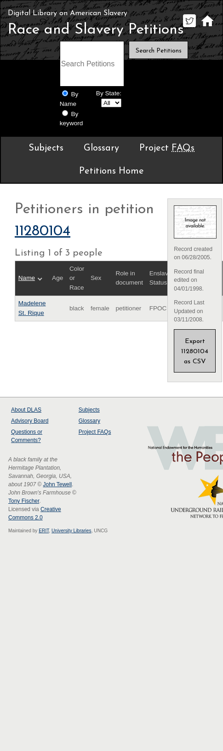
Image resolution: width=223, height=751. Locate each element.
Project (166, 148)
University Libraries (71, 530)
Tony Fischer (23, 501)
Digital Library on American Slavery (67, 13)
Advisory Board (29, 421)
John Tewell (57, 484)
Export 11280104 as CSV (194, 351)
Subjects (46, 148)
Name (26, 277)
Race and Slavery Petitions (96, 30)
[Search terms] (92, 64)
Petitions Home (111, 171)
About (26, 410)
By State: (108, 93)
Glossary (101, 148)
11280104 (42, 231)
